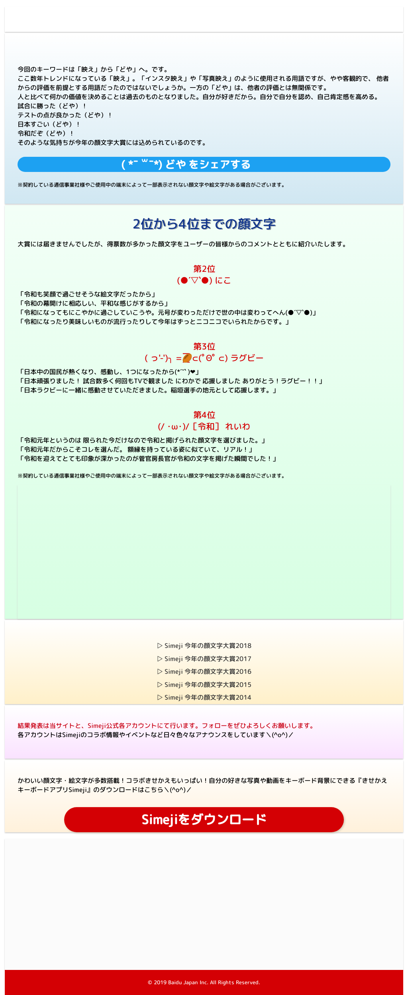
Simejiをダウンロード (204, 819)
